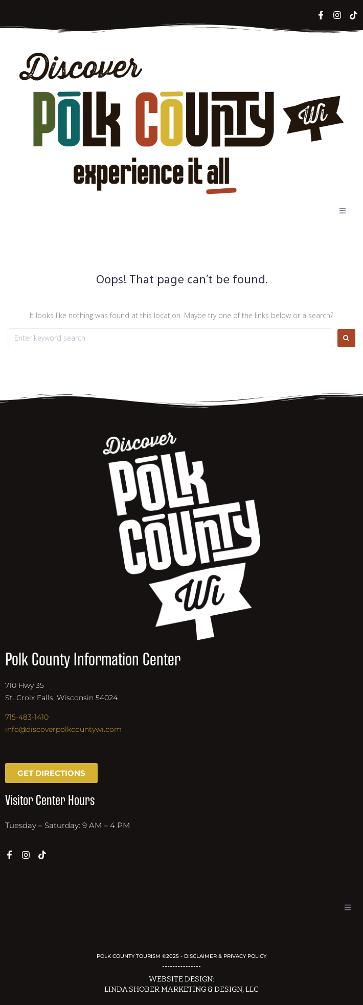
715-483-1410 (27, 717)
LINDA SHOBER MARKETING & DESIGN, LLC (181, 989)
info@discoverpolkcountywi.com (63, 729)
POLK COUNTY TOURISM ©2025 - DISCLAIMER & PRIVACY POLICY (181, 956)
